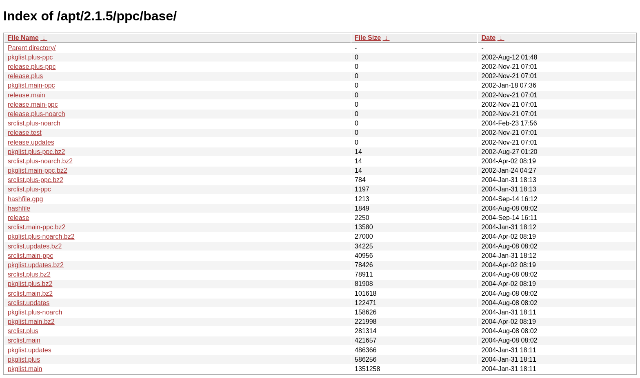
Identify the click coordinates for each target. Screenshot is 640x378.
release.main (26, 95)
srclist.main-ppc (30, 255)
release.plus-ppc (32, 66)
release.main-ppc (33, 104)
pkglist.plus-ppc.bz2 (36, 151)
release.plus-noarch (36, 113)
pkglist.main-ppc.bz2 (37, 170)
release (18, 217)
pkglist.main (25, 368)
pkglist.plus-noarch (35, 312)
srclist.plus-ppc (29, 189)
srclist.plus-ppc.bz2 (35, 179)
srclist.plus (23, 330)
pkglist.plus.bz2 (30, 283)
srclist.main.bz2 (30, 293)
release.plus (25, 76)
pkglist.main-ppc (31, 85)
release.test (25, 132)
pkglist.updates (29, 350)
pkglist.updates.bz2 (36, 265)
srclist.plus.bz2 (29, 274)
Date (488, 37)
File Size (368, 37)
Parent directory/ (32, 47)
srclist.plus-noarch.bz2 (40, 161)
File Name (23, 37)
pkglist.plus (24, 359)
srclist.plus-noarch (34, 123)
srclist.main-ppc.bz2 (36, 227)
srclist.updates (28, 302)
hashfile (19, 208)
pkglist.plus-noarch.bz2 (41, 236)
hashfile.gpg (25, 199)
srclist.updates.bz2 (35, 246)
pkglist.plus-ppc (30, 57)
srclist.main (24, 340)
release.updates (31, 142)
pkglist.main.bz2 (31, 321)
